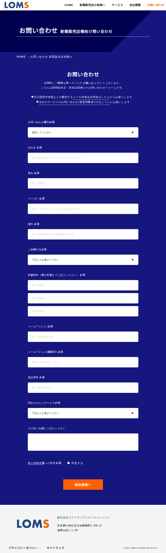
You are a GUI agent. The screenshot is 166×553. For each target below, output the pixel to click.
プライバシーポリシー (23, 548)
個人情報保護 (36, 463)
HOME (21, 56)
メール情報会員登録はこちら (91, 97)
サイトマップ (55, 548)
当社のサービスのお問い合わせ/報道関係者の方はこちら (74, 102)
